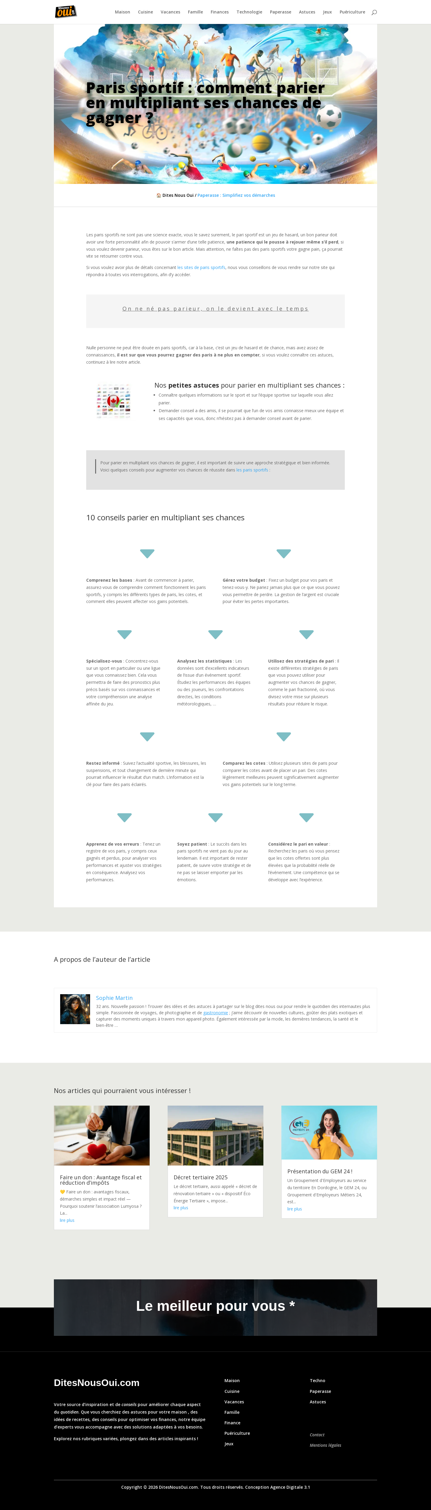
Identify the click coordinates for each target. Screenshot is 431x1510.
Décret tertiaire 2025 (200, 1177)
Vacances (170, 12)
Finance (232, 1423)
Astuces (307, 12)
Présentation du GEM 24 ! (319, 1171)
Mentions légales (325, 1445)
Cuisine (145, 12)
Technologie (249, 12)
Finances (220, 12)
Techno (317, 1380)
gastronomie (215, 1012)
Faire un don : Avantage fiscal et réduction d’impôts (101, 1180)
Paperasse (280, 12)
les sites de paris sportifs (201, 267)
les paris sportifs (252, 470)
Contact (317, 1435)
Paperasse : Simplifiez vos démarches (236, 195)
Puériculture (352, 12)
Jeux (327, 12)
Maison (122, 12)
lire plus (67, 1220)
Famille (195, 12)
